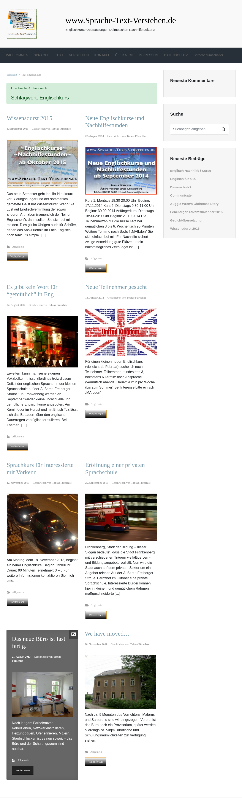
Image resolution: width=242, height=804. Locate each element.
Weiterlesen (17, 256)
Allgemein (18, 246)
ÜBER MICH (124, 55)
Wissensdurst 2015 (29, 118)
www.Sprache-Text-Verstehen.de (120, 20)
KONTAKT (101, 55)
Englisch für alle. (183, 179)
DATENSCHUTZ (176, 55)
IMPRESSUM (148, 55)
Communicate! (181, 195)
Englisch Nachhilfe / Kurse (190, 170)
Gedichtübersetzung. (186, 220)
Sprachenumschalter (208, 55)
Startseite (11, 74)
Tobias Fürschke (61, 128)
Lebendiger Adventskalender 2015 (196, 212)
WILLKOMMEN (17, 55)
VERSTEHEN (79, 55)
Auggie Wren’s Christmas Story (194, 204)
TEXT (59, 55)
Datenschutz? (180, 187)
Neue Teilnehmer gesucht (116, 286)
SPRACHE (42, 55)
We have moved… (107, 633)
